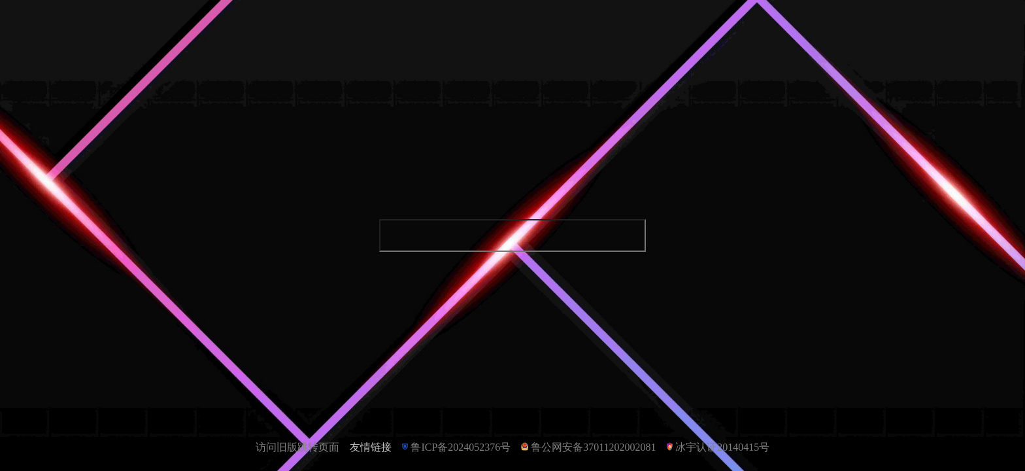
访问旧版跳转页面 (297, 447)
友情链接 (371, 447)
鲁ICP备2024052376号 (461, 447)
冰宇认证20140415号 (722, 447)
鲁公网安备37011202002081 (593, 447)
